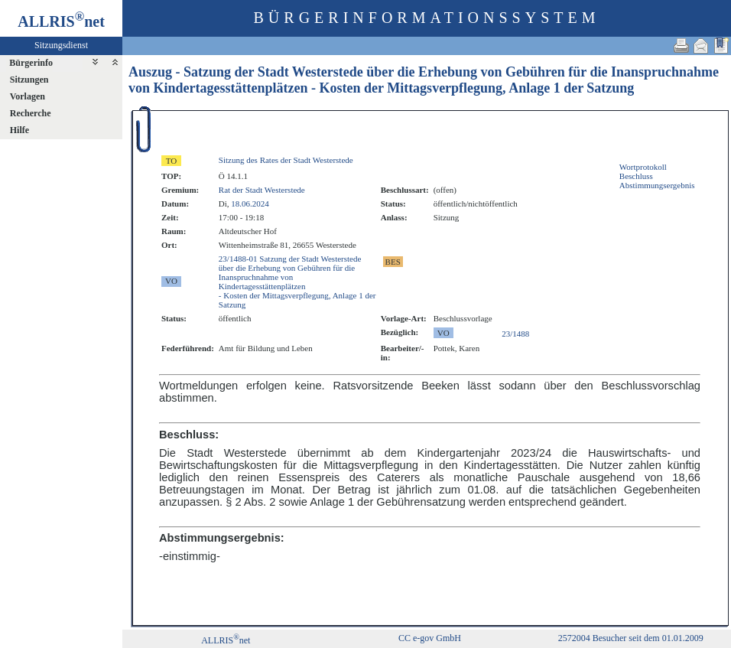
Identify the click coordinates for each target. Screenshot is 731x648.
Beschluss (636, 176)
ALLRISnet (225, 640)
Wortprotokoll (643, 166)
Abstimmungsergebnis (657, 185)
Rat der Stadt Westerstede (262, 189)
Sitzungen (29, 79)
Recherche (30, 113)
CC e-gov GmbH (429, 638)
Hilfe (19, 130)
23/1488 (515, 333)
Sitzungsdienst (61, 45)
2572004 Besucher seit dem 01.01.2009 (630, 638)
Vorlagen (27, 96)
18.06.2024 (250, 203)
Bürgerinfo (31, 62)
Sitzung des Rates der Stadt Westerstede (286, 159)
